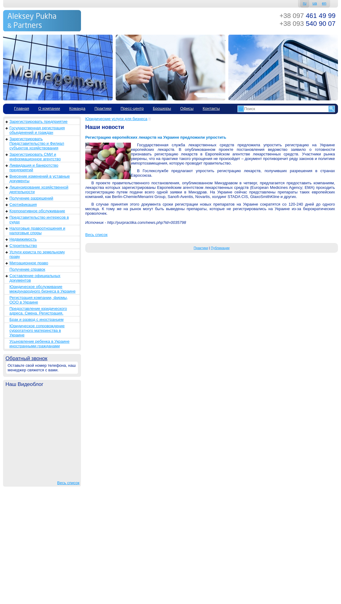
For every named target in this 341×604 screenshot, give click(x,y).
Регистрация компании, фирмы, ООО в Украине (38, 299)
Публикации (220, 248)
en (324, 3)
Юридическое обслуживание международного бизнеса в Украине (42, 288)
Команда (77, 108)
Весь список (68, 483)
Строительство (23, 245)
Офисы (187, 108)
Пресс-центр (132, 108)
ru (305, 3)
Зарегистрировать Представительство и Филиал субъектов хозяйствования (36, 143)
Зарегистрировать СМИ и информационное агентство (35, 156)
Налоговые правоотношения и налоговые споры (37, 230)
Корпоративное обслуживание (37, 211)
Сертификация (23, 204)
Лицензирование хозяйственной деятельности (38, 189)
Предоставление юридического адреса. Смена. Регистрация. (38, 310)
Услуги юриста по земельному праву (37, 254)
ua (314, 3)
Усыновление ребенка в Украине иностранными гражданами (39, 343)
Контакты (211, 108)
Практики (102, 108)
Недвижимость (23, 239)
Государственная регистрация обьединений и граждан (37, 130)
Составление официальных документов (34, 278)
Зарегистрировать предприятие (38, 121)
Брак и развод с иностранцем (36, 319)
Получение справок (27, 269)
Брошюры (162, 108)
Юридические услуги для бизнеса (116, 118)
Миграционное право (28, 263)
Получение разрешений (31, 198)
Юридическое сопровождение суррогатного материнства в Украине (37, 330)
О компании (49, 108)
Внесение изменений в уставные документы (39, 178)
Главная (21, 108)
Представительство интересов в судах (39, 219)
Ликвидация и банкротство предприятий (33, 167)
